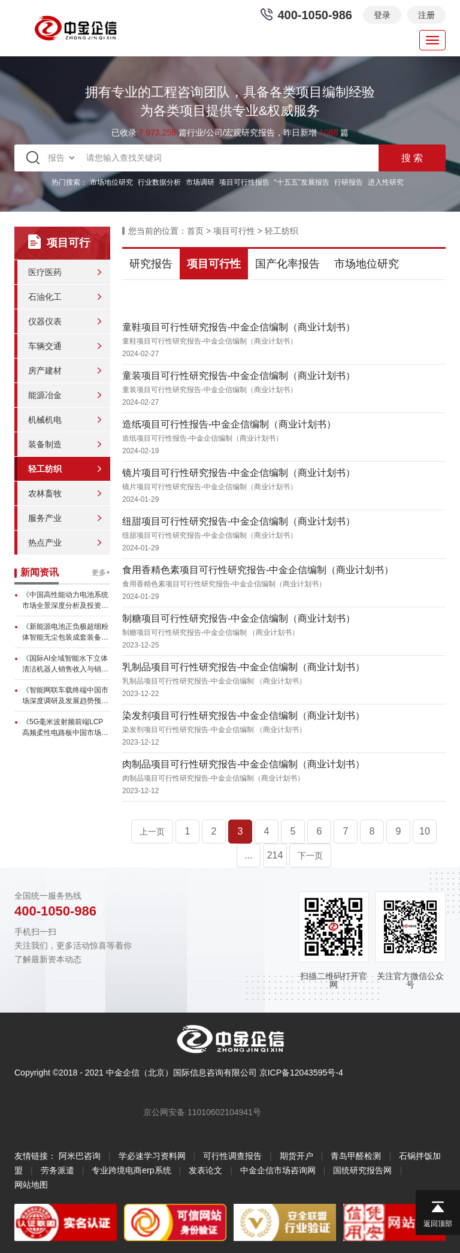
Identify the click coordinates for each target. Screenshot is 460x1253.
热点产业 (45, 542)
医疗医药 (45, 272)
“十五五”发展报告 (301, 182)
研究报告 (150, 264)
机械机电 (45, 419)
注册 (426, 15)
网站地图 (31, 1184)
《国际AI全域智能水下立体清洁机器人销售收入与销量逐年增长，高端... (65, 664)
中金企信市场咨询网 (278, 1170)
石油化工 (45, 297)
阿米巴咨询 (80, 1156)
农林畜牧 (45, 493)
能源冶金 (45, 395)
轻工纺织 (45, 469)
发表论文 (205, 1170)
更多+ (101, 572)
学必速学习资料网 (152, 1156)
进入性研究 (386, 182)
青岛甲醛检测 (356, 1156)
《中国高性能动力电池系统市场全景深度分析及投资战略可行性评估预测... (65, 601)
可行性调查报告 (232, 1156)
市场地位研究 (111, 182)
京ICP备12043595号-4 (301, 1072)
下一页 (310, 855)
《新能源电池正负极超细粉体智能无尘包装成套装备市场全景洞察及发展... (65, 632)
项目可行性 (234, 231)
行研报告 (348, 182)
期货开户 (296, 1156)
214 (275, 855)
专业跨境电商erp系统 (131, 1170)
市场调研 (200, 182)
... (248, 855)
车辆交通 (45, 346)
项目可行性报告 (244, 182)
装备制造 (45, 444)
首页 (195, 231)
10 (424, 831)
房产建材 (45, 370)
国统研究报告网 (362, 1170)
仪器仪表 (45, 321)
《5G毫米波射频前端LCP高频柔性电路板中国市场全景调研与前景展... (65, 728)
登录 (382, 15)
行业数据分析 (159, 182)
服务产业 (45, 518)
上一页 (152, 831)
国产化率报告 (287, 264)
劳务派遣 (57, 1170)
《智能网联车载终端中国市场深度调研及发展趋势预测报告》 (65, 696)
